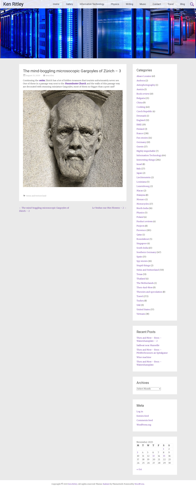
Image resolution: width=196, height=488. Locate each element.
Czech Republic (144, 111)
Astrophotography (146, 85)
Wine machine (144, 357)
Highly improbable (146, 151)
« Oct (139, 469)
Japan (139, 173)
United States (143, 309)
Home (56, 4)
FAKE (139, 124)
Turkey (140, 300)
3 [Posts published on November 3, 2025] (137, 452)
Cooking (141, 107)
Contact (157, 4)
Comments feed (145, 420)
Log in (140, 411)
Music (143, 4)
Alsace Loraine (144, 76)
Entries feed (143, 416)
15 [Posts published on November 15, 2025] (164, 456)
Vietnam (141, 314)
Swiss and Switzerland (36, 196)
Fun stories (142, 137)
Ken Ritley (13, 4)
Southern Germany (146, 252)
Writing (129, 4)
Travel (170, 4)
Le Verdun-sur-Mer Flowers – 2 (109, 208)
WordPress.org (144, 424)
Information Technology (92, 4)
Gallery (69, 4)
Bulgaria (141, 98)
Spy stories (142, 261)
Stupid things (143, 265)
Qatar (139, 234)
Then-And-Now (145, 287)
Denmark (141, 115)
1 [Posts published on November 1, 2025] (163, 449)
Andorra (141, 80)
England (141, 120)
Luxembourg (143, 186)
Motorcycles (143, 204)
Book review (143, 93)
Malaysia (141, 195)
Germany (141, 142)
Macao (140, 190)
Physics (115, 4)
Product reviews (145, 221)
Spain (139, 256)
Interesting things (146, 159)
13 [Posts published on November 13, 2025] (153, 456)
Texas (139, 274)
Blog (182, 4)
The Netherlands (145, 283)
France (140, 133)
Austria (140, 89)
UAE (139, 305)
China (140, 102)
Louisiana (141, 181)
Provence (141, 230)
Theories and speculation (149, 292)
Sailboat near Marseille (148, 345)
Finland (140, 129)
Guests (140, 146)
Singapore (142, 243)
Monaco (141, 199)
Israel (139, 164)
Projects (141, 226)
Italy (139, 168)
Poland (140, 217)
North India (142, 208)
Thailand (141, 278)
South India (142, 248)
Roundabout (143, 239)
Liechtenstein (144, 177)
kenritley (50, 75)
